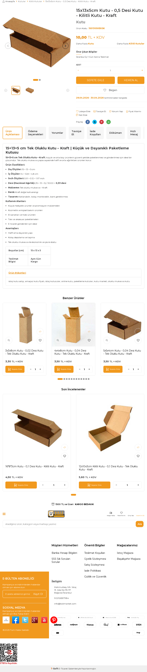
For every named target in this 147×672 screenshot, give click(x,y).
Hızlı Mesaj (134, 133)
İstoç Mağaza (125, 552)
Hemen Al (131, 80)
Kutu (80, 22)
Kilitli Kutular (35, 1)
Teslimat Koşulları (94, 552)
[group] (37, 42)
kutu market (100, 281)
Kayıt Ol (38, 593)
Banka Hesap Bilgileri (64, 552)
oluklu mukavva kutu (119, 281)
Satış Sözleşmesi (94, 564)
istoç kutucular (52, 281)
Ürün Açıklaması (12, 133)
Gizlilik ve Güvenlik (95, 576)
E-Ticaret (63, 668)
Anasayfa (9, 1)
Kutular (22, 1)
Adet (78, 65)
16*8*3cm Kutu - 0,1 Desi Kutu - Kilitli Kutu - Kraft (34, 466)
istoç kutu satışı (16, 281)
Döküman (115, 132)
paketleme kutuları (83, 281)
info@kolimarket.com (65, 603)
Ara (140, 523)
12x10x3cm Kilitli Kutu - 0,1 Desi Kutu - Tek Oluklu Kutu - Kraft (108, 468)
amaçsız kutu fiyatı (34, 281)
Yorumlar (57, 132)
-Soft (55, 668)
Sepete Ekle (95, 80)
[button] (35, 80)
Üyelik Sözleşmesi (95, 558)
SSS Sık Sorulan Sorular (61, 560)
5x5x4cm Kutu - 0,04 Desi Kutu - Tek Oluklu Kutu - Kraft (122, 352)
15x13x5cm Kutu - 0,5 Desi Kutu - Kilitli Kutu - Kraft (70, 1)
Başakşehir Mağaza (128, 558)
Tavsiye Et (99, 111)
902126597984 (61, 598)
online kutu (67, 281)
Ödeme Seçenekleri (35, 133)
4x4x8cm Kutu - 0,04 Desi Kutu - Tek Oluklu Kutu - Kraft (72, 352)
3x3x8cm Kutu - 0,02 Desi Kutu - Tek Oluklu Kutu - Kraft (24, 352)
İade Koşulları (95, 133)
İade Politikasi (92, 570)
